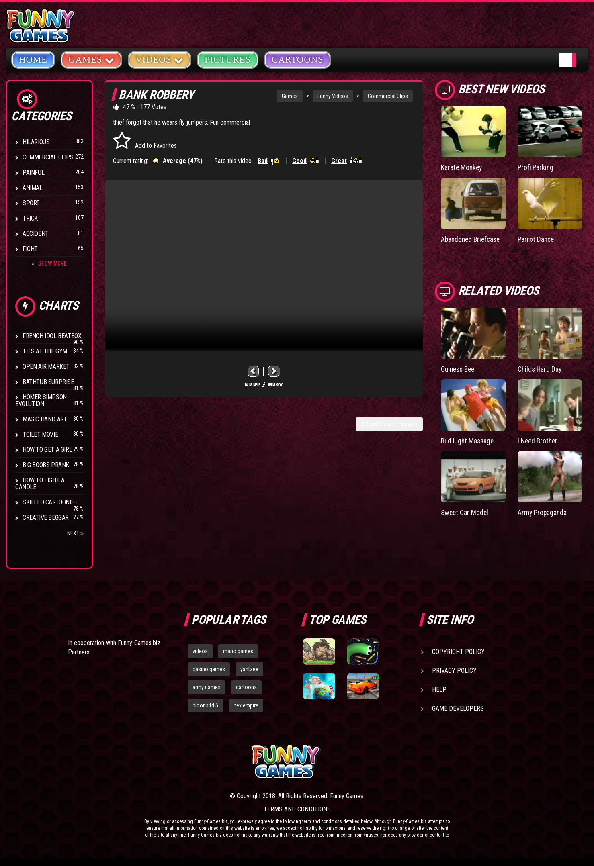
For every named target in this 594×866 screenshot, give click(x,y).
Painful (33, 172)
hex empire (246, 705)
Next (75, 533)
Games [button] (91, 59)
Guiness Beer (460, 368)
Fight (30, 249)
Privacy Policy (454, 670)
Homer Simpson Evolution (41, 400)
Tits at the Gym (45, 351)
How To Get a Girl (47, 449)
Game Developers (458, 708)
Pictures (228, 60)
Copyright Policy (458, 652)
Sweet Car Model (465, 511)
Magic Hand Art (45, 419)
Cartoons (298, 60)
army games (207, 687)
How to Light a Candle (39, 483)
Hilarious (36, 142)
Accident (36, 233)
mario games (238, 651)
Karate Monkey (462, 167)
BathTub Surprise (48, 382)
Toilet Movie (40, 434)
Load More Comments (389, 424)
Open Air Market (46, 366)
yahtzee (249, 669)
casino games (209, 669)
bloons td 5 (205, 705)
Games (290, 96)
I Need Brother (539, 440)
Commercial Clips (48, 157)
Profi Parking (536, 167)
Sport (31, 203)
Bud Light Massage (468, 440)
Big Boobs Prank (46, 465)
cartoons (246, 687)
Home (33, 60)
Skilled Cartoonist (50, 502)
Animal (33, 188)
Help (439, 689)
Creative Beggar (46, 517)
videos (200, 651)
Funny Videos (332, 96)
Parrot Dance (536, 239)
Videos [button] (159, 59)
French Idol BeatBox (52, 336)
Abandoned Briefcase (472, 239)
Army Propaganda (543, 511)
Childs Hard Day (540, 368)
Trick (30, 218)
